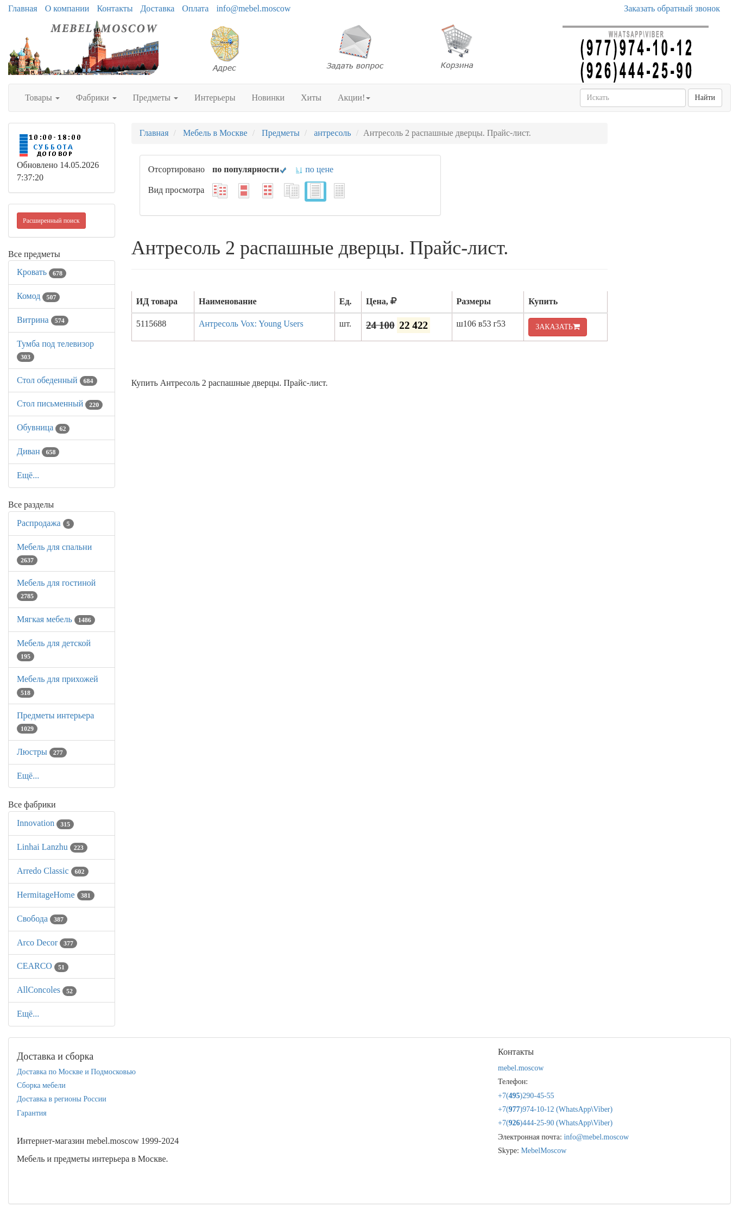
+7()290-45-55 (526, 1096)
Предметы (156, 97)
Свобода (42, 918)
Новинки (268, 97)
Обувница (43, 427)
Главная (22, 8)
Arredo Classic (53, 870)
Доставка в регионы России (61, 1099)
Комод (38, 295)
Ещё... (28, 475)
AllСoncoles (47, 989)
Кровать (41, 272)
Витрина (42, 319)
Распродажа (45, 523)
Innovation (45, 823)
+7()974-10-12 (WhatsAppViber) (555, 1109)
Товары (42, 97)
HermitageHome (55, 894)
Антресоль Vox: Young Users (251, 323)
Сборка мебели (41, 1085)
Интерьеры (214, 97)
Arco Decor (47, 942)
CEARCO (42, 965)
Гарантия (32, 1113)
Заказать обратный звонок (672, 8)
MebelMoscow (543, 1151)
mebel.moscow (521, 1068)
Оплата (195, 8)
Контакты (114, 8)
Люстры (42, 751)
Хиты (311, 97)
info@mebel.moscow (253, 8)
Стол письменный (60, 403)
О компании (67, 8)
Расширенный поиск (51, 220)
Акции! (354, 97)
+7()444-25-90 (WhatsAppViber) (555, 1123)
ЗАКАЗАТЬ (557, 327)
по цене (314, 169)
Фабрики (96, 97)
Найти (705, 97)
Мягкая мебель (56, 619)
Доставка (157, 8)
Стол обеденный (57, 380)
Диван (38, 451)
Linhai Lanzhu (52, 846)
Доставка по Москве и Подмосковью (76, 1072)
